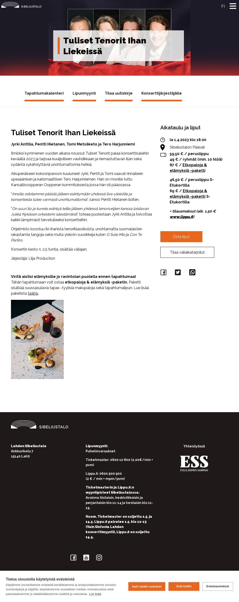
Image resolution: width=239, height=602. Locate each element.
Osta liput (181, 236)
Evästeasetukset (217, 586)
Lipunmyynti (84, 93)
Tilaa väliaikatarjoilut (187, 252)
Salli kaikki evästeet (146, 586)
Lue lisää (95, 594)
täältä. (33, 293)
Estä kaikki (183, 586)
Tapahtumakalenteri (44, 93)
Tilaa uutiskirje (119, 93)
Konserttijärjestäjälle (161, 93)
